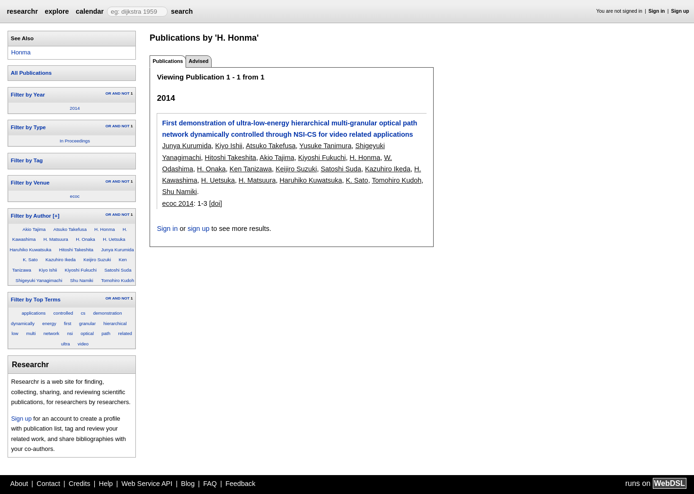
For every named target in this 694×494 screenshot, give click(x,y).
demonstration (107, 313)
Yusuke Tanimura (325, 146)
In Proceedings (75, 140)
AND (116, 93)
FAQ (210, 483)
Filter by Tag (27, 160)
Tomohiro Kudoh (117, 280)
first (67, 323)
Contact (48, 483)
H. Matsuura (56, 239)
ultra (65, 343)
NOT (126, 93)
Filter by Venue (30, 182)
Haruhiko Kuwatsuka (30, 249)
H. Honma (104, 229)
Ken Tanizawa (251, 169)
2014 (75, 108)
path (105, 333)
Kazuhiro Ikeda (60, 259)
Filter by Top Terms (36, 299)
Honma (20, 52)
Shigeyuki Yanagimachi (39, 280)
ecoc (75, 196)
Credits (79, 483)
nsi (70, 333)
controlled (63, 313)
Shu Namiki (81, 280)
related (125, 333)
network (52, 333)
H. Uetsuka (114, 239)
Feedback (240, 483)
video (83, 343)
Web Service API (146, 483)
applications (34, 313)
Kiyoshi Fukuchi (81, 270)
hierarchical (114, 323)
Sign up (680, 11)
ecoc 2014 (177, 203)
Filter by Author (31, 216)
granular (87, 323)
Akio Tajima (34, 229)
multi (31, 333)
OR (108, 93)
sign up (198, 228)
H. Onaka (85, 239)
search (182, 11)
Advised (198, 61)
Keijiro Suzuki (97, 259)
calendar (90, 11)
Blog (188, 483)
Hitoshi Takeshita (76, 249)
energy (49, 323)
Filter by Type (28, 127)
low (14, 333)
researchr (22, 11)
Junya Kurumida (117, 249)
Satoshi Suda (117, 270)
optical (87, 333)
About (19, 483)
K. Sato (30, 259)
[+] (56, 216)
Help (106, 483)
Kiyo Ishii (48, 270)
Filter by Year (28, 94)
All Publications (31, 73)
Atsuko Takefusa (70, 229)
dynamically (23, 323)
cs (83, 313)
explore (56, 11)
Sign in (657, 11)
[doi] (215, 203)
